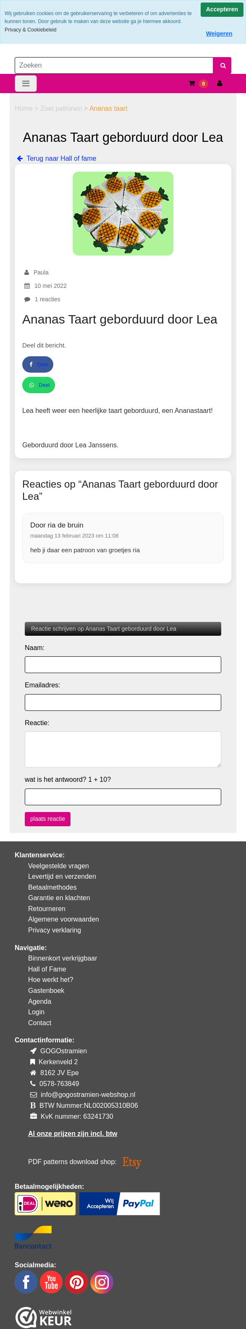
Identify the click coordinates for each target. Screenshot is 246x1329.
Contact (39, 1022)
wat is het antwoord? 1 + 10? (68, 779)
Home (24, 108)
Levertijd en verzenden (62, 876)
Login (36, 1012)
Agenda (39, 1001)
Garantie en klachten (59, 897)
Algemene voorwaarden (63, 919)
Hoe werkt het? (50, 979)
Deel (37, 364)
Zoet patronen (62, 108)
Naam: (34, 647)
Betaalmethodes (52, 887)
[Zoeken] (114, 65)
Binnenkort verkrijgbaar (62, 958)
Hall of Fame (47, 969)
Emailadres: (42, 685)
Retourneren (46, 908)
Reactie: (37, 722)
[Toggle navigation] (26, 83)
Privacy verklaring (54, 930)
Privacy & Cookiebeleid (30, 30)
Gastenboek (46, 990)
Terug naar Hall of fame (55, 158)
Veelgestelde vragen (58, 865)
